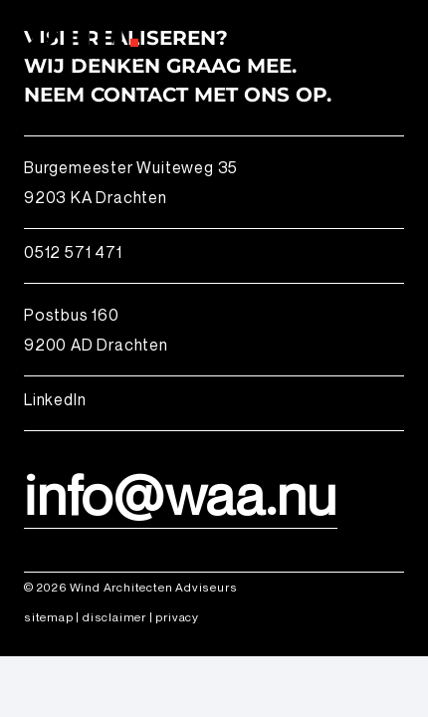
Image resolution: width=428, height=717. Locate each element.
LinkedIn (55, 399)
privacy (177, 616)
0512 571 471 (73, 252)
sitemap (49, 616)
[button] (400, 35)
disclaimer (114, 616)
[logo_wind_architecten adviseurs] (77, 35)
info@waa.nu (180, 494)
